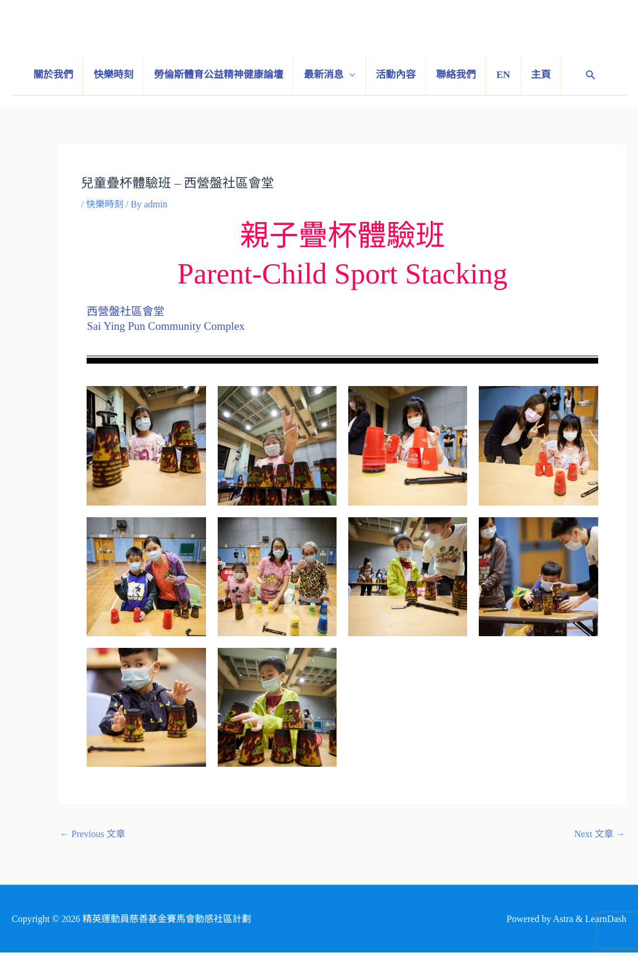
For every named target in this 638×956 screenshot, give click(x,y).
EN (503, 74)
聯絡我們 (456, 74)
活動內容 (396, 74)
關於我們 (53, 74)
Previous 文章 (92, 834)
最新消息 (324, 74)
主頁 (541, 74)
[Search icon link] (591, 75)
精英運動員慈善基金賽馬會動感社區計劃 (430, 33)
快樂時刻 (113, 74)
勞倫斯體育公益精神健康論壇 (218, 74)
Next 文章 (599, 834)
